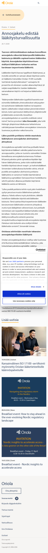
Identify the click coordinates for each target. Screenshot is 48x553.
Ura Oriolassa (7, 529)
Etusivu (4, 27)
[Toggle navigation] (45, 3)
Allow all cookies (24, 294)
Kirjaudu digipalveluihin (11, 503)
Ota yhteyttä (11, 491)
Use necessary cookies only (24, 301)
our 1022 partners (16, 261)
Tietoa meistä (7, 510)
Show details (36, 287)
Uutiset (12, 27)
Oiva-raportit (6, 540)
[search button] (37, 3)
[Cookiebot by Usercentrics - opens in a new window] (35, 250)
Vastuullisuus (7, 522)
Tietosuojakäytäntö (8, 543)
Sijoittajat (6, 516)
